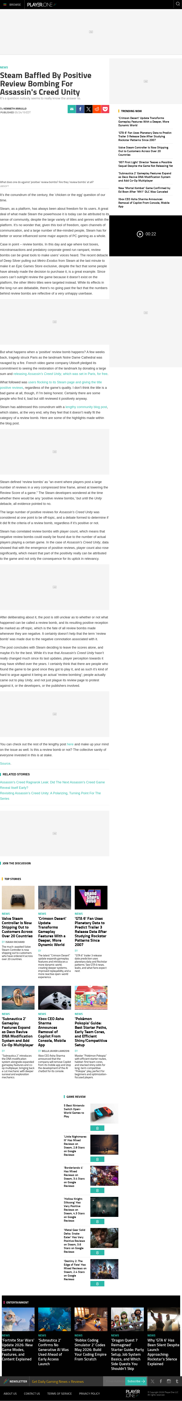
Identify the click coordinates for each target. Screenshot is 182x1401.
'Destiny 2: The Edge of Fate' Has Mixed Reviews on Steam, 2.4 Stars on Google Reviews (75, 1272)
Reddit (97, 109)
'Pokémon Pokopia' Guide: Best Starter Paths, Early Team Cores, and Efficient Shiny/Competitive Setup (91, 1032)
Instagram (169, 1381)
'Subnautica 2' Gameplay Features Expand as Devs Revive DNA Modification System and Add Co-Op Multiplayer (144, 176)
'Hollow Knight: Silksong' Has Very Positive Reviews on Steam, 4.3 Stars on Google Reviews (75, 1210)
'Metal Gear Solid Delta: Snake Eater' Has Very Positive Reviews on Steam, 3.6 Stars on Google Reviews (75, 1241)
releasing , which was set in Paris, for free (60, 374)
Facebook (80, 109)
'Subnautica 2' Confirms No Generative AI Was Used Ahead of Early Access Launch (53, 1352)
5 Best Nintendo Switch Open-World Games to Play (75, 1117)
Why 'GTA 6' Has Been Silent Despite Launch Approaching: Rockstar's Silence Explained (163, 1352)
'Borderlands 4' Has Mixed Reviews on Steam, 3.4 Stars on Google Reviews (75, 1179)
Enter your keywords (177, 3)
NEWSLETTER (18, 1381)
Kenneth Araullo (15, 108)
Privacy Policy (89, 1394)
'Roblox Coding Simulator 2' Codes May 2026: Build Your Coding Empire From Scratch (91, 1349)
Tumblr (177, 1381)
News (4, 67)
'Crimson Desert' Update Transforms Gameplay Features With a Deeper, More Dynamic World (143, 121)
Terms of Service (59, 1394)
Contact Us (32, 1394)
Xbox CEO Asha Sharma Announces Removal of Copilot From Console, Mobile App (143, 202)
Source (5, 763)
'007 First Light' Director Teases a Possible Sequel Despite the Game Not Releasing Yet (145, 164)
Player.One (41, 5)
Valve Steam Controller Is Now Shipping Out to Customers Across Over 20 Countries (143, 151)
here (70, 744)
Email (72, 109)
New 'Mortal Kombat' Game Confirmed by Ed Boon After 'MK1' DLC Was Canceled (144, 190)
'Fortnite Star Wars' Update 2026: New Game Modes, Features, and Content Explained (18, 1349)
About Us (10, 1394)
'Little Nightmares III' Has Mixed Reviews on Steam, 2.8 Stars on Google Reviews (75, 1148)
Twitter (88, 109)
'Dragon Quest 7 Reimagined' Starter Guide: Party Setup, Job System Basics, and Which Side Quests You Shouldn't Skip (127, 1354)
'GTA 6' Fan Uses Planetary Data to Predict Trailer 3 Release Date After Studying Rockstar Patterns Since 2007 (144, 136)
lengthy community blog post (86, 407)
